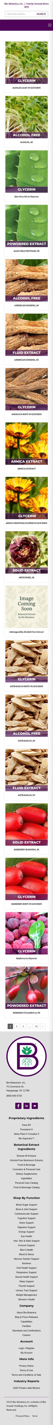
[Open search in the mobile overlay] (26, 14)
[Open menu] (49, 25)
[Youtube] (35, 1106)
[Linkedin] (26, 1106)
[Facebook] (18, 1106)
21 (36, 1026)
